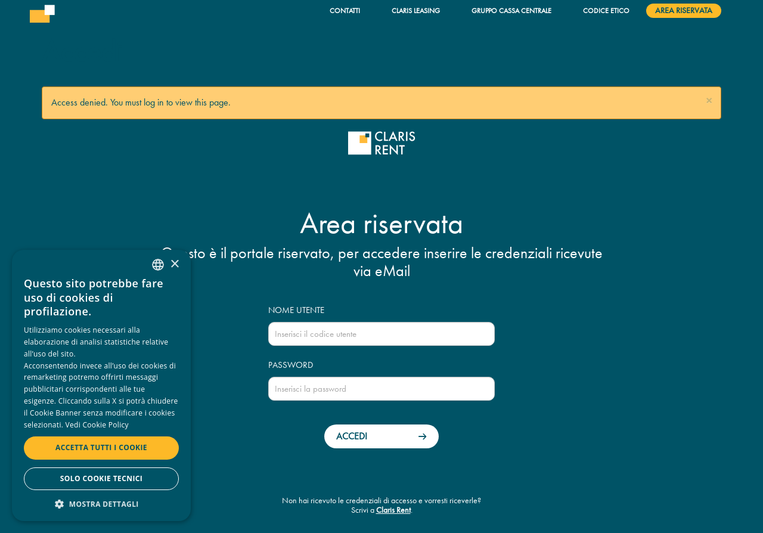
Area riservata (683, 10)
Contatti (345, 10)
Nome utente (296, 310)
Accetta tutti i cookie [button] (101, 447)
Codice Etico (606, 10)
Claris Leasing (416, 10)
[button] (709, 101)
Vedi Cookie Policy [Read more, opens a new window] (97, 425)
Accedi (351, 436)
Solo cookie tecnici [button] (101, 478)
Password (290, 365)
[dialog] (101, 385)
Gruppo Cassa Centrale (511, 10)
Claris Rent (393, 510)
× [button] (174, 264)
